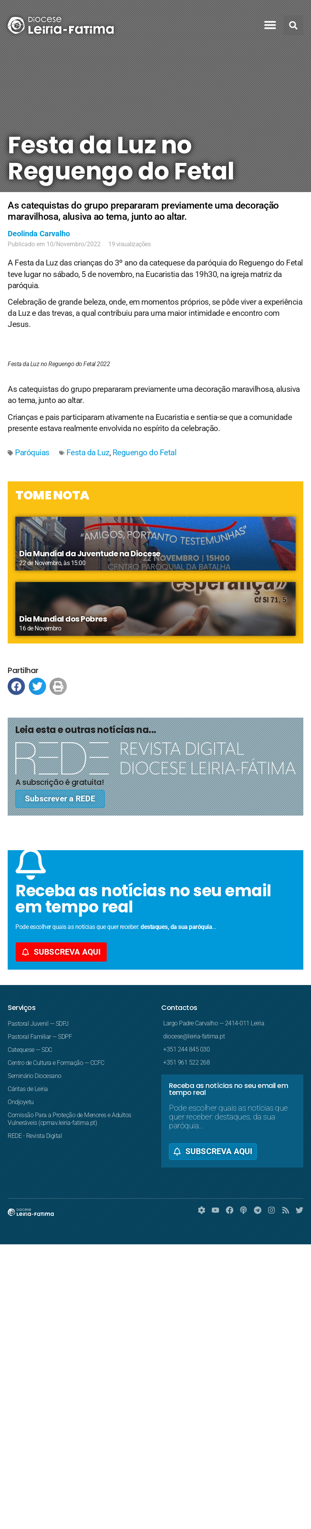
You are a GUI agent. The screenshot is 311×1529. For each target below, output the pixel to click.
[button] (270, 25)
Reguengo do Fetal (144, 452)
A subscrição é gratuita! (59, 782)
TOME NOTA (52, 495)
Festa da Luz (87, 452)
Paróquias (32, 452)
